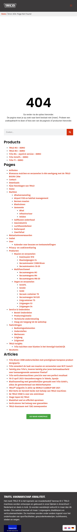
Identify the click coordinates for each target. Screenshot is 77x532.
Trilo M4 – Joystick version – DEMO (25, 154)
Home (3, 14)
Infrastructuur (25, 213)
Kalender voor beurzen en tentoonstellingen (35, 244)
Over (11, 241)
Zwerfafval (19, 232)
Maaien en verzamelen (24, 254)
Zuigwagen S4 (25, 306)
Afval (21, 210)
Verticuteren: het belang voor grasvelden (28, 403)
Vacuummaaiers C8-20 (29, 266)
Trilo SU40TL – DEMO (18, 157)
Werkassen (19, 334)
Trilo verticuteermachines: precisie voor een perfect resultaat (38, 375)
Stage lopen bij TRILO (19, 397)
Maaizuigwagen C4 (28, 260)
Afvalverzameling (22, 195)
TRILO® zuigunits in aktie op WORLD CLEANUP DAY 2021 (34, 388)
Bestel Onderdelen (23, 312)
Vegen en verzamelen (24, 282)
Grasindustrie (20, 223)
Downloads (14, 183)
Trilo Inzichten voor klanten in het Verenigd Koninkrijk (39, 346)
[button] (71, 5)
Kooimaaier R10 (26, 257)
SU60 (21, 291)
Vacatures (13, 350)
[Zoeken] (70, 132)
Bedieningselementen (24, 328)
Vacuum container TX (29, 294)
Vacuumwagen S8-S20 (29, 297)
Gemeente (19, 207)
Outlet (12, 238)
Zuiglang (18, 337)
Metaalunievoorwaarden (20, 235)
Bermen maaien (21, 201)
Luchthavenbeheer (23, 226)
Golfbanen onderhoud (24, 220)
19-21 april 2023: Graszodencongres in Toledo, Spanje (33, 378)
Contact (12, 179)
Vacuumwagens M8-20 (29, 278)
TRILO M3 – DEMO (17, 148)
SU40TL (22, 285)
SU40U (22, 288)
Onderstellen (20, 331)
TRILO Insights (15, 343)
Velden (22, 217)
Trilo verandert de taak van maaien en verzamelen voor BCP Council (41, 366)
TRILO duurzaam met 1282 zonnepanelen (28, 406)
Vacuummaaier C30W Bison (32, 263)
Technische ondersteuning (26, 319)
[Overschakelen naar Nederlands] (69, 528)
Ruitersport (19, 229)
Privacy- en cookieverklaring (22, 247)
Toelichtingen (15, 325)
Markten (13, 192)
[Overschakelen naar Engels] (65, 528)
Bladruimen (19, 204)
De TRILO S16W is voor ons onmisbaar (26, 394)
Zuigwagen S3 (25, 303)
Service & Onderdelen (19, 309)
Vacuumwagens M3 (28, 272)
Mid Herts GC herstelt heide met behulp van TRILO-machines (37, 391)
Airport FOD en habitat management (31, 198)
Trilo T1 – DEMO (16, 160)
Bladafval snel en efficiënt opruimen (26, 400)
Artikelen (13, 170)
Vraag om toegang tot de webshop (30, 322)
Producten (14, 251)
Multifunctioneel (22, 269)
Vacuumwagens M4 (28, 275)
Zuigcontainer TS (27, 300)
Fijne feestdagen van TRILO (22, 186)
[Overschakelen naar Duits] (73, 528)
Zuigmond (19, 340)
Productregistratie (22, 316)
